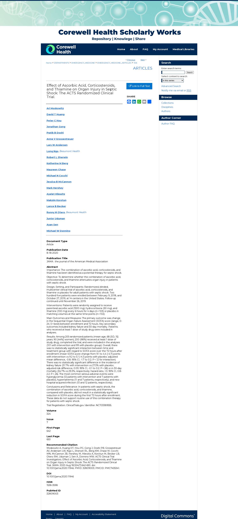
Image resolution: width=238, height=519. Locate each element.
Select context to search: (174, 76)
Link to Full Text (139, 86)
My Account (82, 514)
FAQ (69, 514)
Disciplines (167, 107)
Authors (165, 111)
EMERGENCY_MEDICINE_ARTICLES (114, 63)
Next (143, 60)
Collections (167, 102)
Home (49, 63)
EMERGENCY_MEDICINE (83, 63)
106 (135, 63)
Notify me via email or (176, 90)
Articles (142, 68)
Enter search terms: (171, 68)
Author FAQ (168, 123)
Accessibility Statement (104, 514)
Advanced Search (171, 86)
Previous (131, 60)
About (60, 514)
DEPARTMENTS (61, 63)
